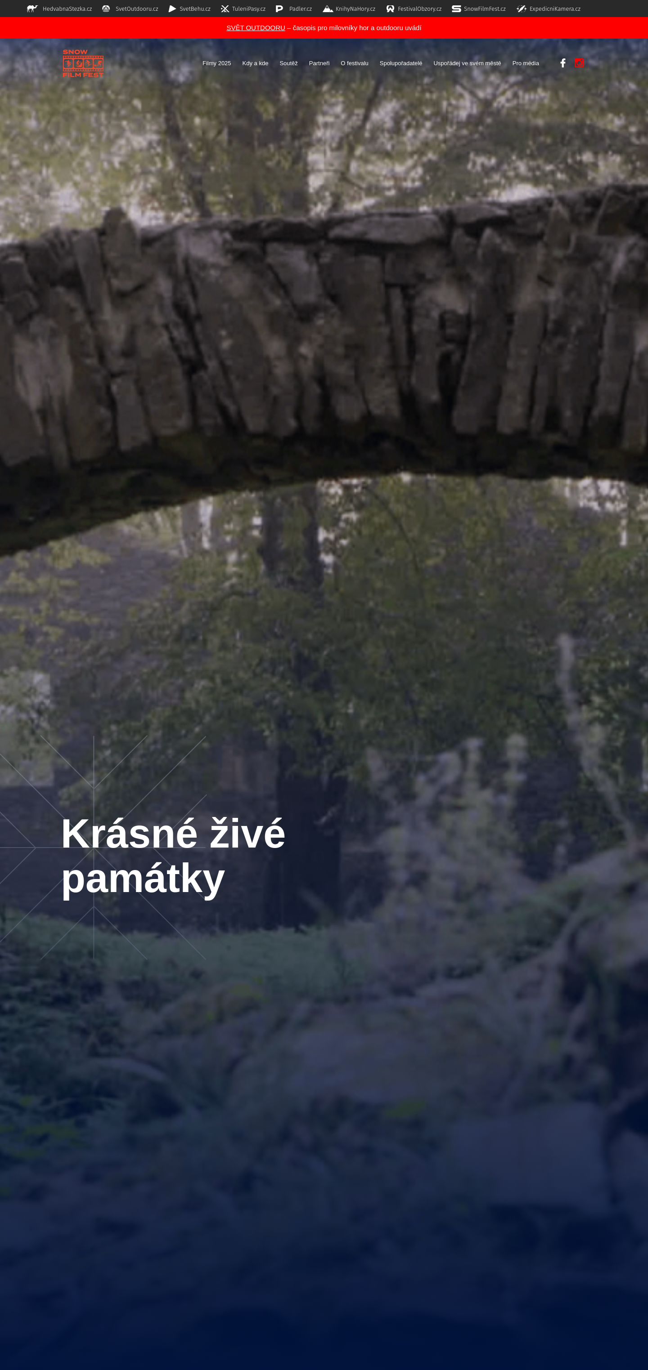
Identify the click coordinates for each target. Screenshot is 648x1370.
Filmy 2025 (216, 63)
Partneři (319, 63)
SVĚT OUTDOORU (255, 27)
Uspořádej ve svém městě (467, 63)
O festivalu (354, 63)
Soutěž (288, 63)
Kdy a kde (256, 63)
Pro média (526, 63)
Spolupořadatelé (401, 63)
